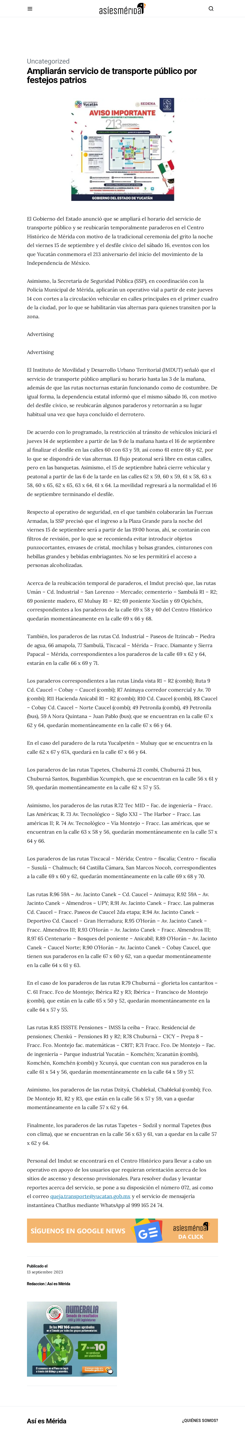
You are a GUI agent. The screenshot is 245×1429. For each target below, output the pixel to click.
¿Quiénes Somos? (200, 1420)
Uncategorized (48, 61)
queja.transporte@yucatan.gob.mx (90, 1196)
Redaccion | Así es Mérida (48, 1284)
